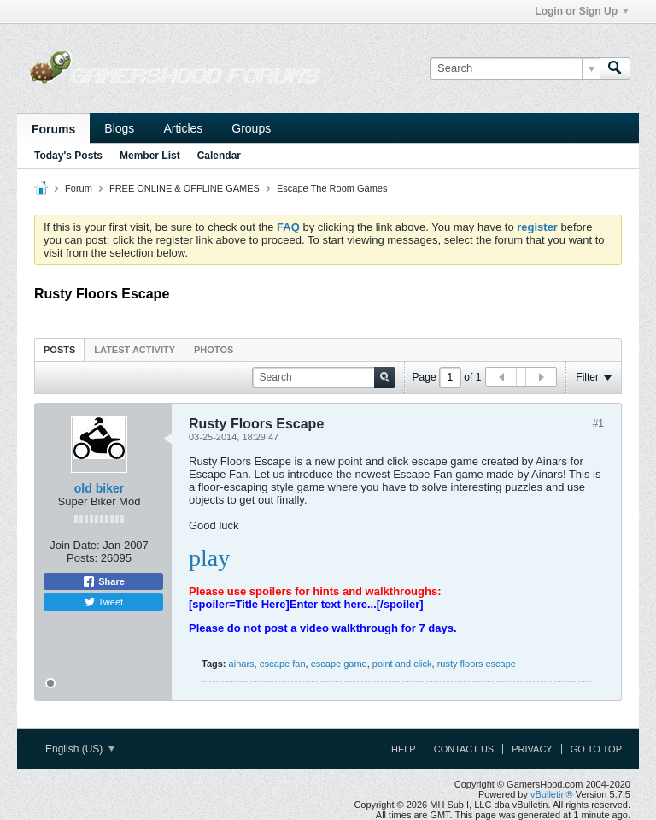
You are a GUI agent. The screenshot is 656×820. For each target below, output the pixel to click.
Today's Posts (68, 156)
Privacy (532, 749)
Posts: (82, 558)
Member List (150, 156)
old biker (99, 488)
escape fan (283, 663)
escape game (339, 663)
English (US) (79, 749)
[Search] (515, 68)
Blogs (119, 128)
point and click (402, 663)
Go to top (596, 749)
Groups (251, 128)
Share (103, 581)
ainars (242, 663)
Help (403, 749)
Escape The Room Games (332, 188)
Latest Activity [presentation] (134, 350)
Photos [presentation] (213, 350)
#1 (598, 423)
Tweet (103, 602)
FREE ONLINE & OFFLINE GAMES (184, 188)
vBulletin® (551, 794)
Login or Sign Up (582, 11)
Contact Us (464, 749)
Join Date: (75, 545)
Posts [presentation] (59, 350)
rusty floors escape (476, 663)
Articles (182, 128)
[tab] (59, 349)
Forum (78, 188)
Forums (53, 129)
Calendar (219, 156)
